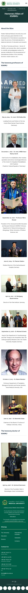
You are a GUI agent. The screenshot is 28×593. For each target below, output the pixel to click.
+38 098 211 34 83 (6, 557)
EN (15, 581)
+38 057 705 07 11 (6, 552)
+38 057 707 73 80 (6, 564)
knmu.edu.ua (13, 516)
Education (4, 536)
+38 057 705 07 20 (6, 559)
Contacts (17, 541)
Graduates (17, 537)
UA (13, 581)
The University (5, 532)
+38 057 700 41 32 (6, 568)
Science (3, 539)
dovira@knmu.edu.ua (7, 573)
